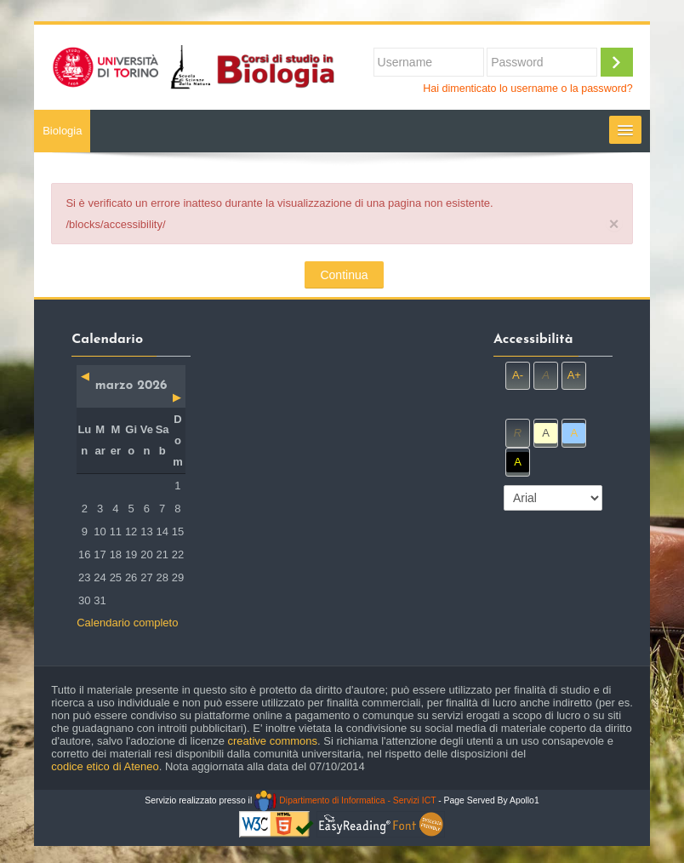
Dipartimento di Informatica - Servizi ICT (345, 800)
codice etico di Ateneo (104, 766)
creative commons (272, 740)
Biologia (62, 130)
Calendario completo (127, 622)
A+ (574, 375)
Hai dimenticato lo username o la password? (528, 88)
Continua (344, 275)
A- (517, 375)
